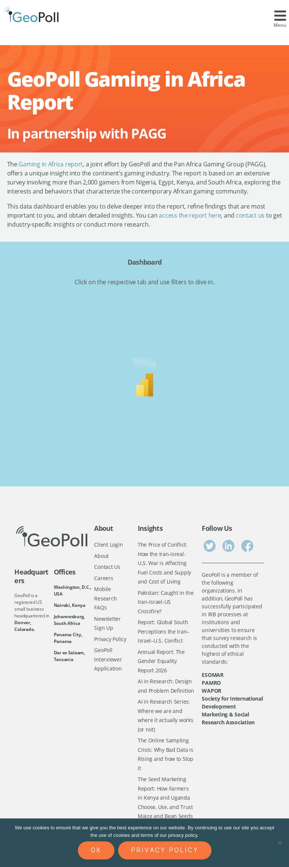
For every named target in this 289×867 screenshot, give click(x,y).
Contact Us (107, 566)
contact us (250, 215)
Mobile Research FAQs (105, 598)
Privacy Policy (110, 639)
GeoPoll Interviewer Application (108, 659)
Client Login (108, 544)
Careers (103, 578)
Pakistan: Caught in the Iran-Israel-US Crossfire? (166, 602)
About (101, 555)
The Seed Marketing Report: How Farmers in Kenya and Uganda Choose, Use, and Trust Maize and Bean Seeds (165, 798)
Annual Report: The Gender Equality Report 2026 (161, 661)
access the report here (190, 215)
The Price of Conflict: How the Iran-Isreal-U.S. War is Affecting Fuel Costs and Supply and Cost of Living (164, 563)
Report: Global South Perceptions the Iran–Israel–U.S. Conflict (163, 631)
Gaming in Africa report (50, 164)
